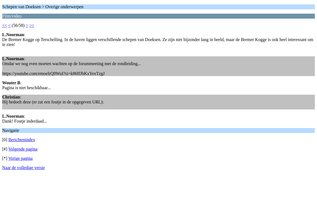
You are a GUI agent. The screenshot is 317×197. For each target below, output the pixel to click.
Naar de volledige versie (23, 167)
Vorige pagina (20, 158)
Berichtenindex (21, 139)
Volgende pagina (22, 149)
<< (4, 25)
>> (31, 25)
